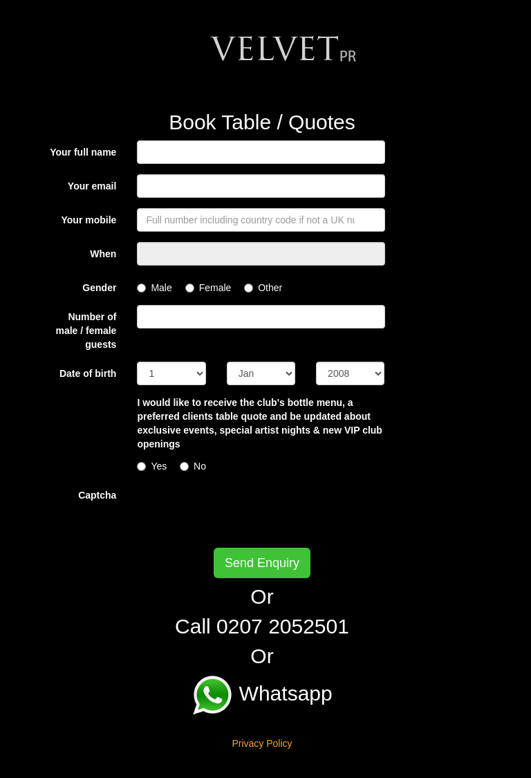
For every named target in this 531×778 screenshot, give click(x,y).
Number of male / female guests (85, 330)
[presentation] (242, 510)
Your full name (83, 152)
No (193, 466)
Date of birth (87, 373)
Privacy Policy (262, 743)
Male (154, 287)
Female (208, 287)
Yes (152, 466)
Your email (92, 186)
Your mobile (89, 219)
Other (263, 287)
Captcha (97, 495)
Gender (99, 287)
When (103, 253)
